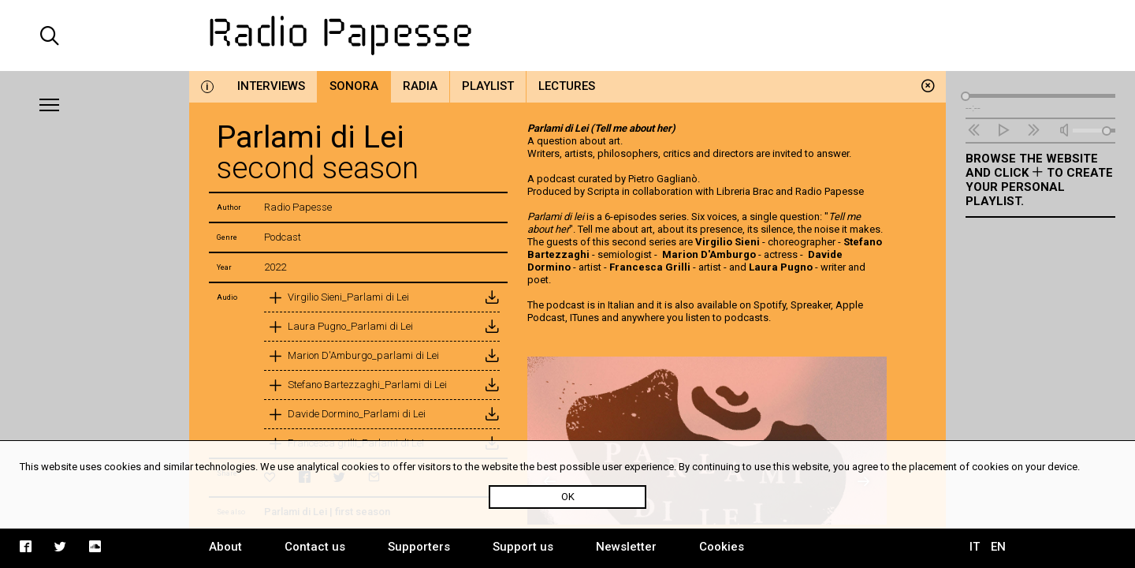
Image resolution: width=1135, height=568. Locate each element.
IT (974, 547)
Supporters (419, 547)
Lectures (566, 86)
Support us (523, 547)
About (225, 547)
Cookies (721, 547)
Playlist (488, 86)
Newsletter (626, 547)
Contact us (315, 547)
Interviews (271, 86)
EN (998, 547)
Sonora (353, 86)
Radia (420, 86)
